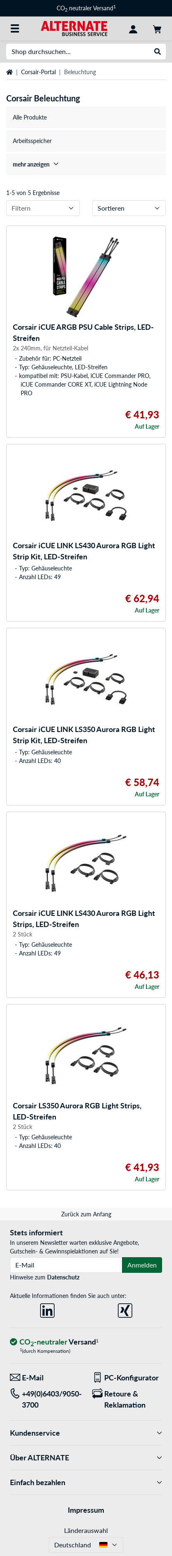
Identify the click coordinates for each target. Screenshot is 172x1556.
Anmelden (142, 1265)
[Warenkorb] (157, 28)
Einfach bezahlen (86, 1482)
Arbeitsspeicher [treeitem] (32, 140)
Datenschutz (63, 1277)
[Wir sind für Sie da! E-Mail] (45, 1377)
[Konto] (133, 28)
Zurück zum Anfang (86, 1214)
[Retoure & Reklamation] (127, 1399)
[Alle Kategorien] (15, 28)
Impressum (86, 1509)
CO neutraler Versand (86, 8)
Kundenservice (86, 1433)
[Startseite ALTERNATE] (74, 27)
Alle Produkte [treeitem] (30, 117)
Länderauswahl (86, 1530)
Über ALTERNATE (86, 1457)
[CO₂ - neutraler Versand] (54, 1342)
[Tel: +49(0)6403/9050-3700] (45, 1399)
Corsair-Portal (38, 71)
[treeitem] (86, 164)
